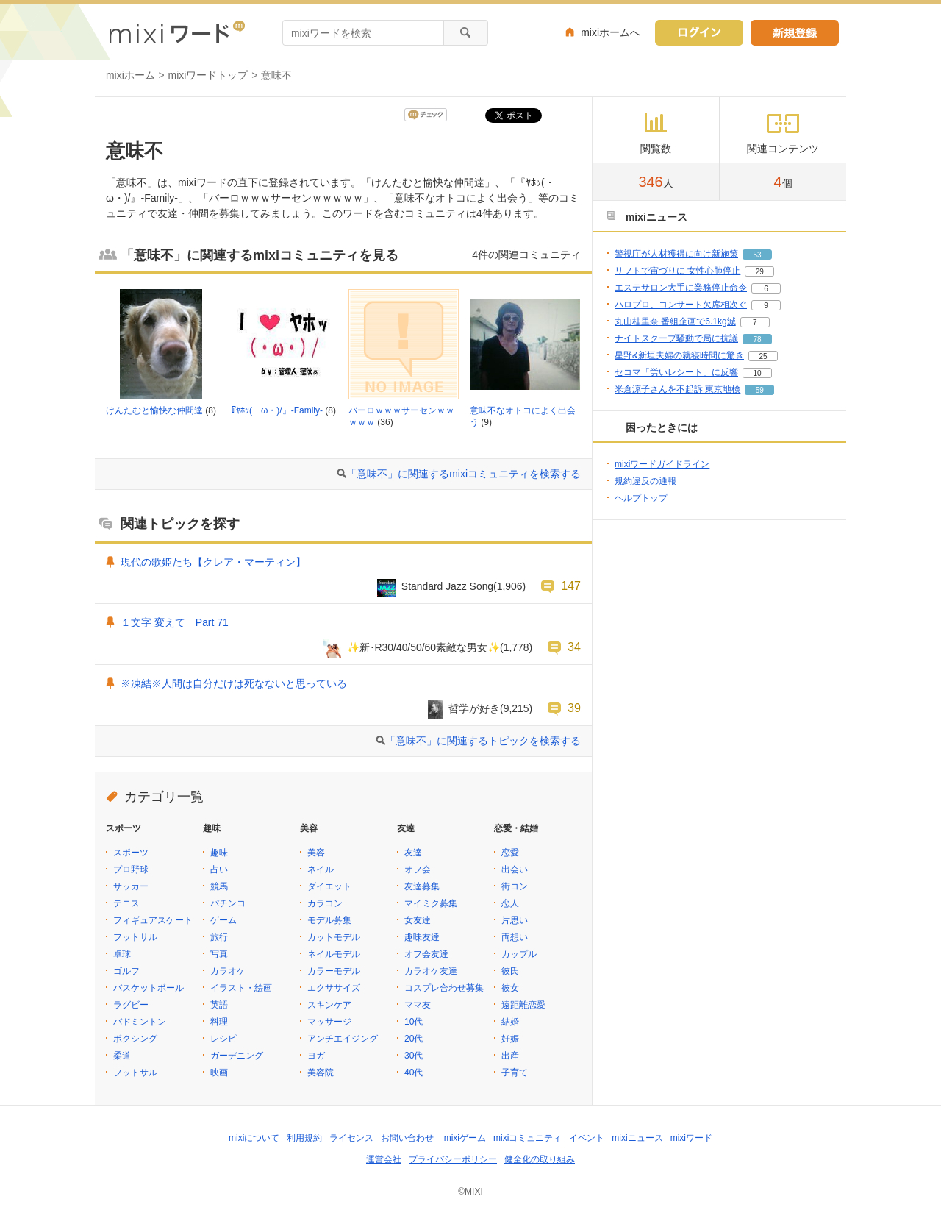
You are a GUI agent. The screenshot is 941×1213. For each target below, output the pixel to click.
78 (757, 339)
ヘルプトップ (641, 498)
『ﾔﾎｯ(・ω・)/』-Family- (275, 410)
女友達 (417, 920)
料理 (219, 1022)
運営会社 (383, 1159)
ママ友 (417, 1005)
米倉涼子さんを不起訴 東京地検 (677, 389)
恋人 (510, 903)
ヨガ (316, 1055)
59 (760, 390)
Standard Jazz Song (447, 586)
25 (763, 356)
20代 (413, 1039)
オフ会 (417, 869)
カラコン (325, 903)
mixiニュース (637, 1138)
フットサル (135, 937)
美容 (316, 852)
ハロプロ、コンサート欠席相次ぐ (681, 304)
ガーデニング (236, 1055)
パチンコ (228, 903)
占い (219, 869)
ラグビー (131, 1005)
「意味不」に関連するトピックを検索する (483, 741)
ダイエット (329, 886)
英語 (219, 1005)
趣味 (219, 852)
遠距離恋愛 (523, 1005)
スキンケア (329, 1005)
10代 (413, 1022)
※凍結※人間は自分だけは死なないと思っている (234, 683)
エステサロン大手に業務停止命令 (681, 287)
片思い (514, 920)
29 (760, 272)
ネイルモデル (333, 954)
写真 (219, 954)
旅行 (219, 937)
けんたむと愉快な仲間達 (154, 410)
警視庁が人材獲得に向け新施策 (676, 254)
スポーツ (131, 852)
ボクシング (135, 1039)
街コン (514, 886)
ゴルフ (126, 971)
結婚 (510, 1022)
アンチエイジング (342, 1039)
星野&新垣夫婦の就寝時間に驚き (679, 355)
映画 (219, 1072)
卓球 (122, 954)
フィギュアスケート (153, 920)
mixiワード (691, 1138)
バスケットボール (148, 988)
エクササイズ (333, 988)
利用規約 (304, 1138)
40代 (413, 1072)
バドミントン (139, 1022)
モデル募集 (329, 920)
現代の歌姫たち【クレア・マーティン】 (213, 562)
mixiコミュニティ (527, 1138)
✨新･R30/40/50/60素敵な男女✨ (424, 647)
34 (574, 646)
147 (571, 585)
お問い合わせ (407, 1138)
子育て (514, 1072)
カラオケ (228, 971)
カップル (519, 954)
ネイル (320, 869)
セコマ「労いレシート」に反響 (676, 372)
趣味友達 (422, 937)
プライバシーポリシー (453, 1159)
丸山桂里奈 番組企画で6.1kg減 (675, 321)
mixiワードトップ (208, 75)
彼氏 (510, 971)
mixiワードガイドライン (662, 464)
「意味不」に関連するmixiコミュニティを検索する (463, 474)
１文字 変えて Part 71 (175, 622)
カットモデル (333, 937)
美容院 (320, 1072)
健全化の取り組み (539, 1159)
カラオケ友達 (430, 971)
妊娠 (510, 1039)
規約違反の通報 (645, 481)
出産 (510, 1055)
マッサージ (329, 1022)
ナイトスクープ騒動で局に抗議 (676, 338)
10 (757, 373)
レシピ (223, 1039)
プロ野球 (131, 869)
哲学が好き (474, 708)
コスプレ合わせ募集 (444, 988)
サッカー (131, 886)
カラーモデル (333, 971)
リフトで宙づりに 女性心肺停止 (677, 271)
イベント (586, 1138)
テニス (126, 903)
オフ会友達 (426, 954)
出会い (514, 869)
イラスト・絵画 (241, 988)
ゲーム (223, 920)
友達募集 (422, 886)
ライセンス (351, 1138)
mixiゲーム (465, 1138)
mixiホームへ (610, 32)
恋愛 (510, 852)
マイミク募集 (430, 903)
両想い (514, 937)
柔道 (122, 1055)
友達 (413, 852)
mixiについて (254, 1138)
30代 (413, 1055)
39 (574, 707)
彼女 (510, 988)
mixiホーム (130, 75)
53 (757, 255)
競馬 (219, 886)
